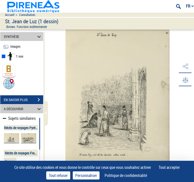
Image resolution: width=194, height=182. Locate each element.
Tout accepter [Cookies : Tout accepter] (169, 167)
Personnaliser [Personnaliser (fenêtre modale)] (86, 175)
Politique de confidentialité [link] (126, 175)
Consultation (27, 15)
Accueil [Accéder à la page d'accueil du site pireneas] (9, 15)
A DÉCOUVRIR (23, 108)
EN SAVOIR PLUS (23, 99)
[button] (9, 83)
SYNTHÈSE (23, 36)
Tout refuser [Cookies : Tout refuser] (58, 175)
